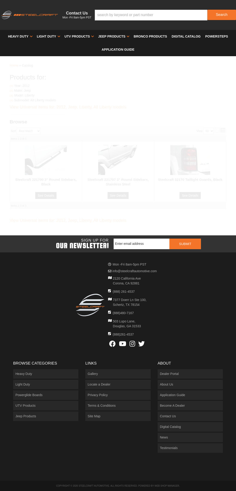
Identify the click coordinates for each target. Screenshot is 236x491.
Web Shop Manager (166, 486)
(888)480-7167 (123, 313)
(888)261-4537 (123, 334)
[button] (165, 15)
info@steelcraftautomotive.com (134, 271)
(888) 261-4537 (124, 291)
